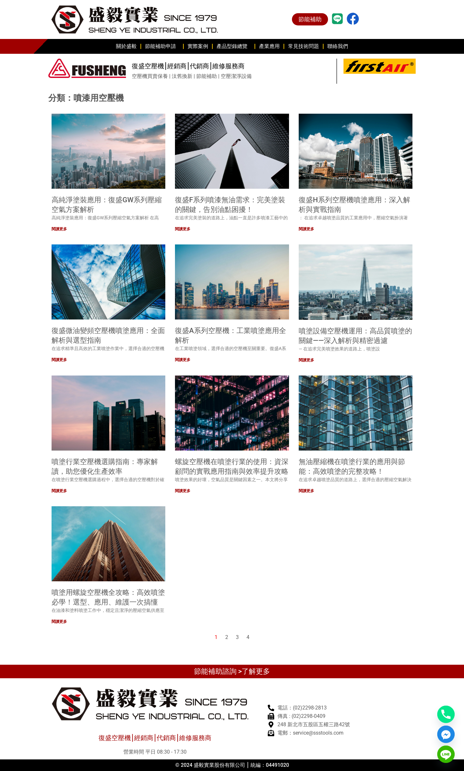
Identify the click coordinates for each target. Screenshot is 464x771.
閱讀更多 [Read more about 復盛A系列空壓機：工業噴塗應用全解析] (182, 359)
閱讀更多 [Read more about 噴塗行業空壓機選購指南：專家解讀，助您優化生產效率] (59, 491)
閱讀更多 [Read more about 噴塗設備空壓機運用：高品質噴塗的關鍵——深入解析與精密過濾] (306, 359)
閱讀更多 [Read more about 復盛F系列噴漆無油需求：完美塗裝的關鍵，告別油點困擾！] (182, 229)
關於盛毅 (126, 46)
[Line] (446, 754)
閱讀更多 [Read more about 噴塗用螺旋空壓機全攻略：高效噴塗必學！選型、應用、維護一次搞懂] (59, 621)
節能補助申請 (162, 46)
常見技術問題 (303, 46)
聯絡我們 (337, 46)
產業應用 (269, 46)
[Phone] (446, 714)
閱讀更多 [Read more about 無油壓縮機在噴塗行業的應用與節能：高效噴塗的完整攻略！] (306, 491)
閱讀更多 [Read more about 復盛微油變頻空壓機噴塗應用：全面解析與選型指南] (59, 359)
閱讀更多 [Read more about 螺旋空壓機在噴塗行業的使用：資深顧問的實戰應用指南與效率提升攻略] (182, 491)
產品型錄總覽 (234, 46)
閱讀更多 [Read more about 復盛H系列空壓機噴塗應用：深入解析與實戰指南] (306, 229)
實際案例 (198, 46)
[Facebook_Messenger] (446, 734)
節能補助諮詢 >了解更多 (232, 671)
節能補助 (310, 19)
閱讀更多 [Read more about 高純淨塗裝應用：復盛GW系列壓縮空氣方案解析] (59, 229)
